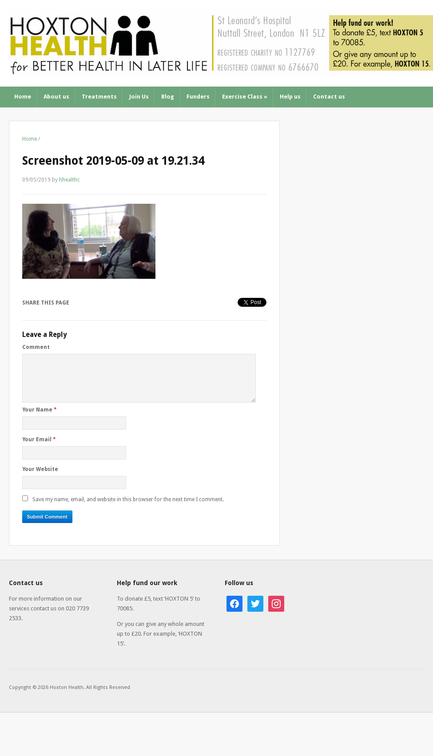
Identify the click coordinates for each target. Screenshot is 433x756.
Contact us (329, 96)
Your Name (39, 410)
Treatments (99, 96)
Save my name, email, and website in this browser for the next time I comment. (128, 499)
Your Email (39, 439)
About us (56, 96)
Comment (36, 347)
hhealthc (69, 180)
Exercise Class (244, 96)
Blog (167, 96)
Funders (198, 96)
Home (22, 96)
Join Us (139, 96)
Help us (290, 96)
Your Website (40, 469)
